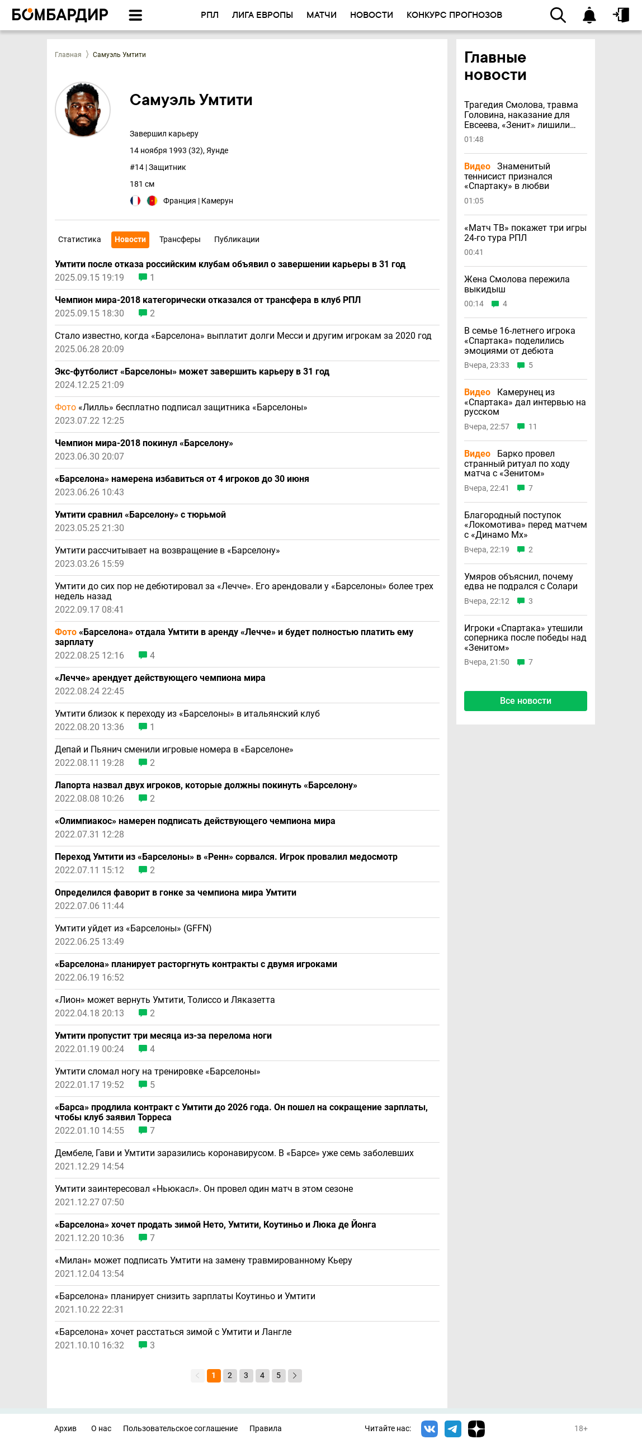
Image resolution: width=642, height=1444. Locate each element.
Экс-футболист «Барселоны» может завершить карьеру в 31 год (192, 372)
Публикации (236, 239)
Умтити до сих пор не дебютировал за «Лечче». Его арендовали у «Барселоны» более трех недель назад (244, 591)
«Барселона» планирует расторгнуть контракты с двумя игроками (196, 964)
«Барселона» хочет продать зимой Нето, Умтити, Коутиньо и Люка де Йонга (215, 1225)
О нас (101, 1428)
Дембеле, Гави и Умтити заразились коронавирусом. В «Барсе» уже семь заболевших (234, 1153)
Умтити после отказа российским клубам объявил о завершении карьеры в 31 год (230, 264)
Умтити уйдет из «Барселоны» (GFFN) (133, 929)
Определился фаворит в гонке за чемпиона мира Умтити (175, 893)
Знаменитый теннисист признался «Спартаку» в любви (508, 176)
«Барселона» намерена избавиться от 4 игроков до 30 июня (182, 479)
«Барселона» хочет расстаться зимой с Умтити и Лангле (173, 1332)
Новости (130, 239)
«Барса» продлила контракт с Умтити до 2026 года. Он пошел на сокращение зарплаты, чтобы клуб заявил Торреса (241, 1112)
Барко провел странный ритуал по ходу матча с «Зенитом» (517, 464)
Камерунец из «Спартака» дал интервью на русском (525, 402)
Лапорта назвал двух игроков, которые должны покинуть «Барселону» (206, 785)
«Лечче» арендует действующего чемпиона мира (160, 678)
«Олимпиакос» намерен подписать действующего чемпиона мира (195, 821)
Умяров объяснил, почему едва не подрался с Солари (521, 581)
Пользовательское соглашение (180, 1428)
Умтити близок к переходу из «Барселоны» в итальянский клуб (187, 714)
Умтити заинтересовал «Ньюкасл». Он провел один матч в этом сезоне (204, 1189)
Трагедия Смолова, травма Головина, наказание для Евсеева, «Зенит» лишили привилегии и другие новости (525, 115)
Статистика (79, 239)
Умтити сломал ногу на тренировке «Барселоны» (158, 1072)
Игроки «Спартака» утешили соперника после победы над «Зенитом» (525, 638)
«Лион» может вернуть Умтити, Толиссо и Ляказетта (165, 1000)
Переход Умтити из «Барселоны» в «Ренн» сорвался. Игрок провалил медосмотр (226, 857)
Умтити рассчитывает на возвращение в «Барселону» (167, 551)
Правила (265, 1428)
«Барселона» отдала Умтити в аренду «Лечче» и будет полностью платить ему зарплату (234, 637)
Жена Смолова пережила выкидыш (517, 284)
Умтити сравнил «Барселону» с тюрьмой (140, 515)
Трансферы (180, 239)
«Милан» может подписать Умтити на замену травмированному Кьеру (203, 1261)
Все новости (525, 700)
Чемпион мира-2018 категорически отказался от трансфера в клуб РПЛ (208, 300)
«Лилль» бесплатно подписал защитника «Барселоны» (181, 408)
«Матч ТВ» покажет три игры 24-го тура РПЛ (525, 233)
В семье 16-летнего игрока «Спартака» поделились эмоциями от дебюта (519, 341)
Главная (68, 55)
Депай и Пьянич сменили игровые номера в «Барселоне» (174, 750)
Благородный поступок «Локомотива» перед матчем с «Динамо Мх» (525, 525)
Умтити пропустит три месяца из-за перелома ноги (163, 1036)
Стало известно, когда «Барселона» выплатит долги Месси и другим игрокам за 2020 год (243, 336)
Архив (65, 1428)
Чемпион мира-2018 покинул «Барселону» (144, 443)
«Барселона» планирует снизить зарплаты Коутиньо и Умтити (185, 1296)
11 (532, 427)
